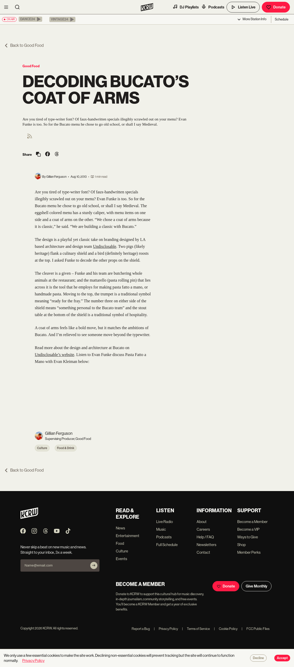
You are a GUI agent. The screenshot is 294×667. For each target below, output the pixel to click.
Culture (42, 448)
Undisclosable (104, 246)
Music (161, 529)
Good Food (31, 66)
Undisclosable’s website (54, 354)
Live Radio (164, 521)
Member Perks (249, 552)
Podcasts (212, 6)
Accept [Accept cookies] (282, 658)
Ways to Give (247, 537)
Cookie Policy (226, 629)
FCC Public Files (255, 629)
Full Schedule (167, 544)
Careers (203, 529)
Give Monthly (256, 586)
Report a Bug (141, 629)
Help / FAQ (205, 537)
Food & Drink (65, 448)
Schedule (281, 19)
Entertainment (127, 535)
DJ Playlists (186, 6)
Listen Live (243, 7)
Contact (203, 552)
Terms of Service (196, 629)
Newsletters (206, 544)
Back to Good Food (24, 45)
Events (121, 559)
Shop (241, 544)
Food (120, 543)
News (120, 528)
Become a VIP (248, 529)
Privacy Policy (166, 629)
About (202, 521)
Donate (276, 7)
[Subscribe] (93, 565)
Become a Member (252, 521)
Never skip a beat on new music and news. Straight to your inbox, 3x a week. (53, 549)
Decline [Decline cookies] (258, 658)
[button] (30, 19)
